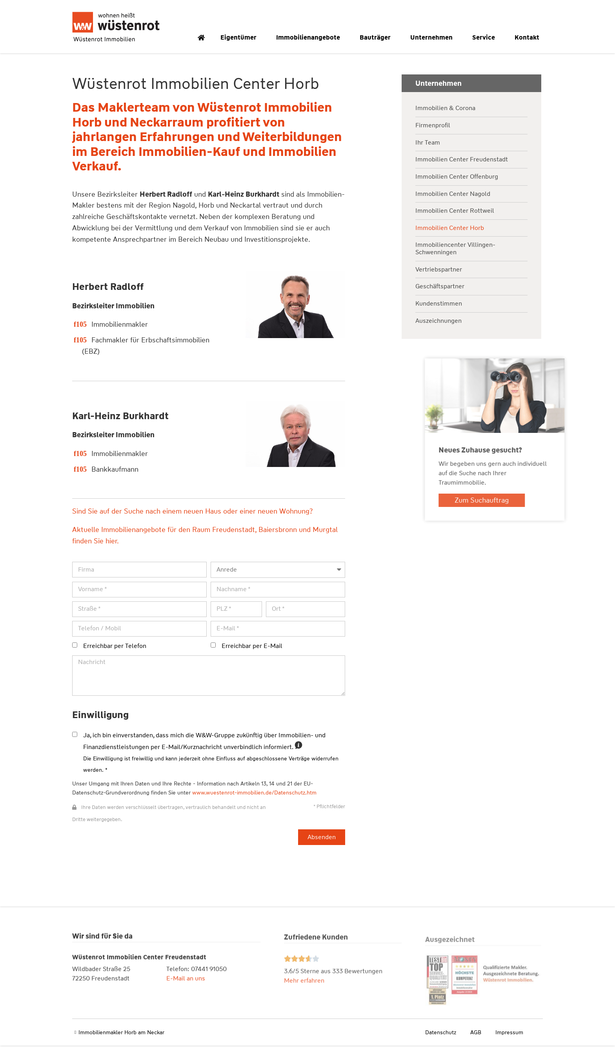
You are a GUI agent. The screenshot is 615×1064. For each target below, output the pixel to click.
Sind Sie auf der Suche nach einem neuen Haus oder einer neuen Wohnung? (192, 530)
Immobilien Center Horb (449, 246)
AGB (475, 1051)
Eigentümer (240, 37)
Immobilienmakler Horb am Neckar (121, 1051)
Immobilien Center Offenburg (456, 195)
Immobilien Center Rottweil (454, 229)
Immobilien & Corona (445, 127)
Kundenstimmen (438, 322)
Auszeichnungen (438, 339)
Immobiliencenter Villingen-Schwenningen (455, 267)
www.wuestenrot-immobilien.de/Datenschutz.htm (254, 811)
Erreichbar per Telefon (114, 664)
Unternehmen (433, 37)
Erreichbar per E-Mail (251, 664)
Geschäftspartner (439, 305)
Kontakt (529, 37)
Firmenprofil (432, 144)
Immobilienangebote (310, 37)
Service (485, 37)
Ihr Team (427, 161)
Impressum (509, 1051)
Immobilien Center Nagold (452, 212)
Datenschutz (440, 1051)
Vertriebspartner (438, 288)
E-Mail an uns (185, 1003)
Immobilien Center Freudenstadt (461, 178)
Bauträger (377, 37)
